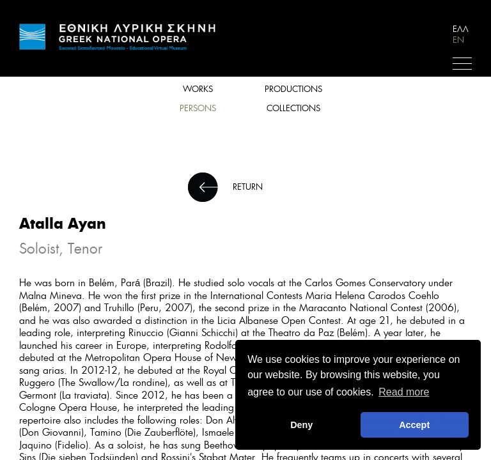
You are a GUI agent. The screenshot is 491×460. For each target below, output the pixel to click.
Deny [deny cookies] (301, 425)
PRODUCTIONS (293, 89)
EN (458, 39)
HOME (118, 37)
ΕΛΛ (461, 29)
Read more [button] (403, 392)
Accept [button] (414, 425)
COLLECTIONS (293, 108)
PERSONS (198, 108)
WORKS (198, 89)
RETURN (248, 186)
